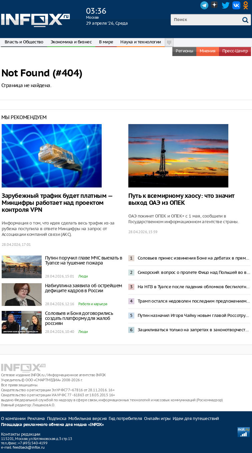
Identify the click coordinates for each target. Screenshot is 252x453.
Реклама (36, 418)
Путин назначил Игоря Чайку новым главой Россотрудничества (194, 315)
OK (247, 5)
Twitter (226, 5)
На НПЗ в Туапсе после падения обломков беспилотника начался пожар (194, 286)
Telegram (204, 5)
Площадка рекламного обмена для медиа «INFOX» (52, 424)
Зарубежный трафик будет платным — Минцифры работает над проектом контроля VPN (57, 202)
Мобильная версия (87, 418)
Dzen (215, 5)
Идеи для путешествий (196, 418)
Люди (83, 276)
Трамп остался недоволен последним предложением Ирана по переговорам (194, 301)
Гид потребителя (125, 418)
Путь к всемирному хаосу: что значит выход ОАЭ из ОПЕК (181, 199)
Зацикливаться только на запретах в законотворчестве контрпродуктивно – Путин (194, 329)
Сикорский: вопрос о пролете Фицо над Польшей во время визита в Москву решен (194, 272)
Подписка (56, 418)
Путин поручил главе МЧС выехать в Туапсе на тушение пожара (83, 260)
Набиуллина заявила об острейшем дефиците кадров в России (83, 288)
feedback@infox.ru (28, 447)
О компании (13, 418)
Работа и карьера (92, 304)
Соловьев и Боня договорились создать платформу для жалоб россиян (79, 318)
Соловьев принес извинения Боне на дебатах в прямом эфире (194, 258)
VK (236, 5)
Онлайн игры (157, 418)
